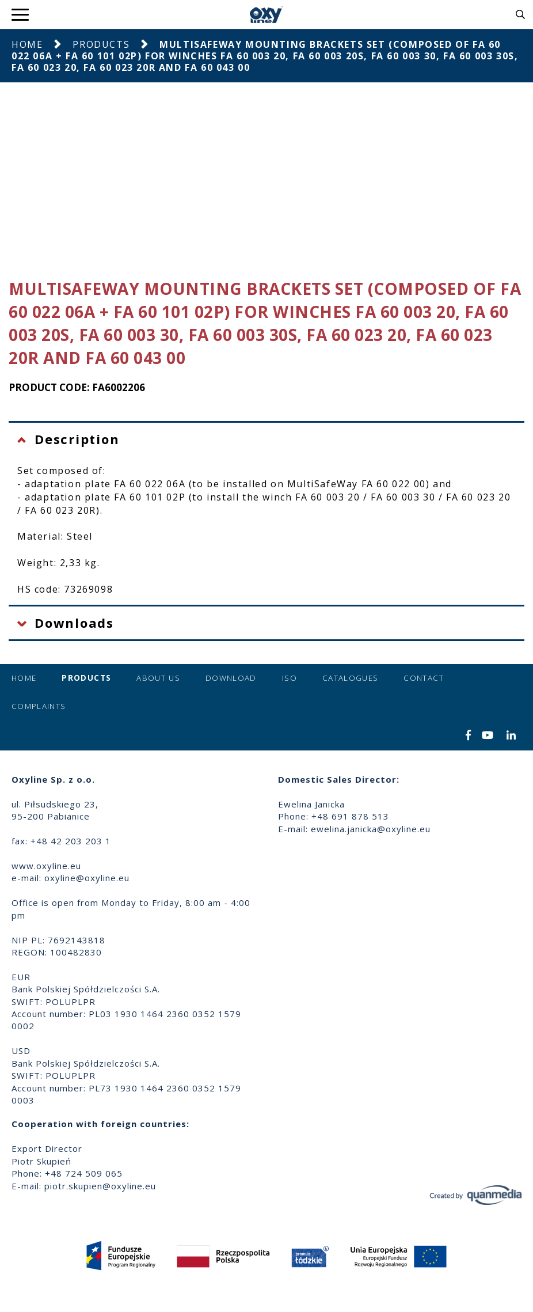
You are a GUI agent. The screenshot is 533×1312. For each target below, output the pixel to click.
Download (231, 678)
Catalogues (350, 678)
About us (158, 678)
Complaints (39, 706)
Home (27, 44)
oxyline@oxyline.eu (87, 877)
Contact (423, 678)
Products (101, 44)
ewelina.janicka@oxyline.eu (371, 829)
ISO (289, 678)
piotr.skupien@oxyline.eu (100, 1186)
